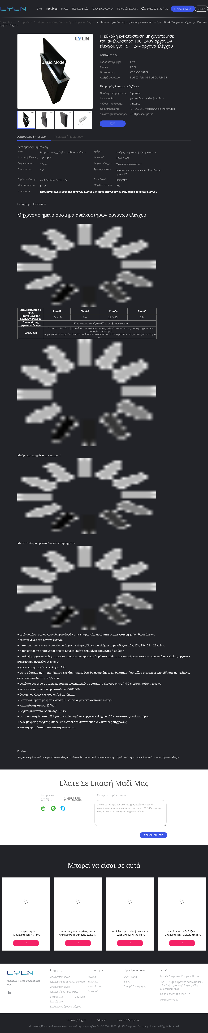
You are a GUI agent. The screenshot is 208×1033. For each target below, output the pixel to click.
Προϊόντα (51, 8)
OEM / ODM (130, 976)
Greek (201, 8)
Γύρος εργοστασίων (103, 8)
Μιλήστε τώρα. (182, 8)
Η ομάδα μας (95, 986)
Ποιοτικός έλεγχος (127, 8)
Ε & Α (126, 981)
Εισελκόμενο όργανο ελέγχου (65, 1006)
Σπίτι (39, 8)
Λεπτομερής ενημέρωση (32, 137)
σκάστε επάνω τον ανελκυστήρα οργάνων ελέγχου (109, 757)
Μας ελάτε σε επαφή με (154, 8)
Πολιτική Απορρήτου (129, 1020)
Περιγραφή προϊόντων (68, 137)
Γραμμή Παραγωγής (134, 986)
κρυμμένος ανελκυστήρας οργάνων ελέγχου (158, 757)
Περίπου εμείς (80, 8)
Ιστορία (92, 976)
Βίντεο (64, 8)
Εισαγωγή (93, 991)
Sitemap (101, 1020)
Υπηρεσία (93, 981)
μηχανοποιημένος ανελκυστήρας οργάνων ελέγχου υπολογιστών (50, 757)
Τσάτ (112, 123)
